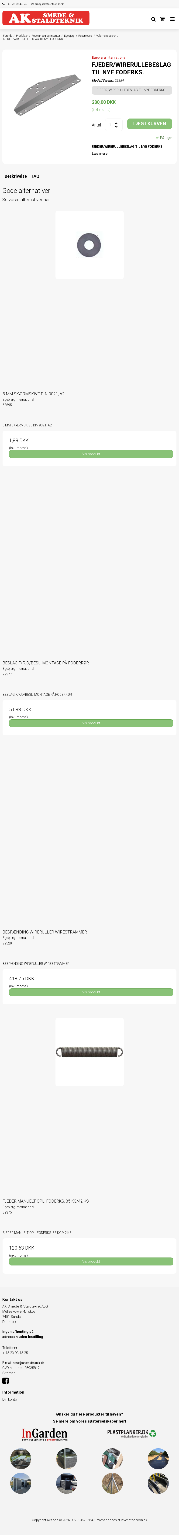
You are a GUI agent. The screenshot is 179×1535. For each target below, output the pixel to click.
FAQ (35, 176)
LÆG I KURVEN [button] (149, 123)
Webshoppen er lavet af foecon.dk (122, 1520)
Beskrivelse (16, 176)
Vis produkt (91, 454)
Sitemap (9, 1373)
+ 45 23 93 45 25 (14, 4)
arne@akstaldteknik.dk (47, 4)
